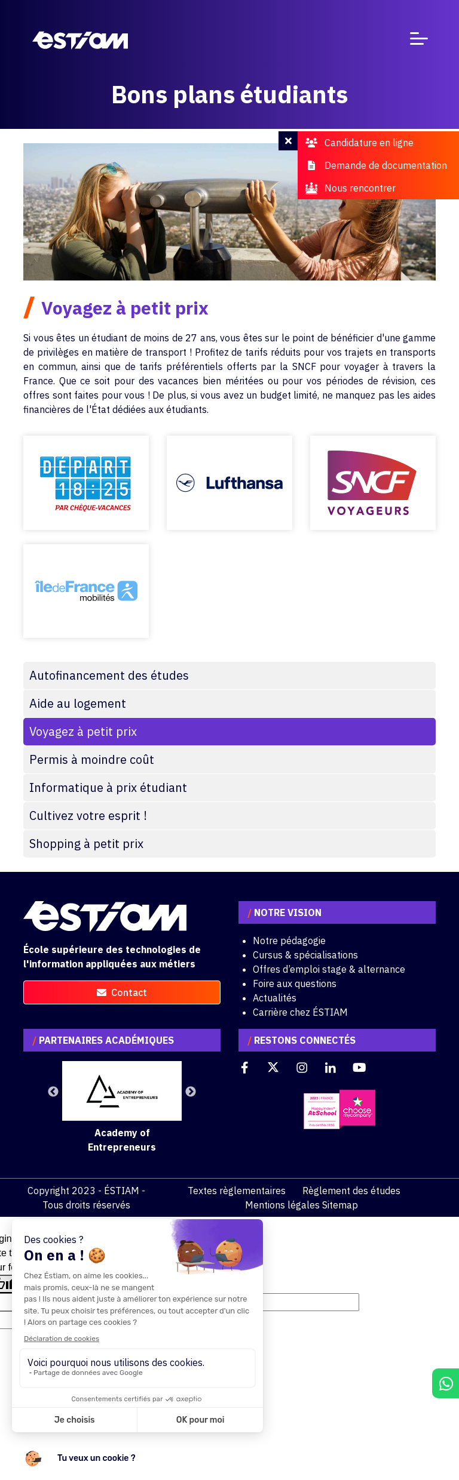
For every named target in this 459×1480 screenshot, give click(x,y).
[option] (122, 1107)
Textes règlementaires (237, 1191)
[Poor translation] (44, 1284)
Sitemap (340, 1205)
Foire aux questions (294, 983)
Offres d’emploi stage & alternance (329, 969)
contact (122, 992)
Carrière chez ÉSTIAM (300, 1012)
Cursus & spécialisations (305, 955)
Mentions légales (282, 1205)
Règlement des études (351, 1191)
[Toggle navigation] (419, 40)
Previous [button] (53, 1092)
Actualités (274, 998)
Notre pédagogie (289, 940)
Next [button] (191, 1092)
